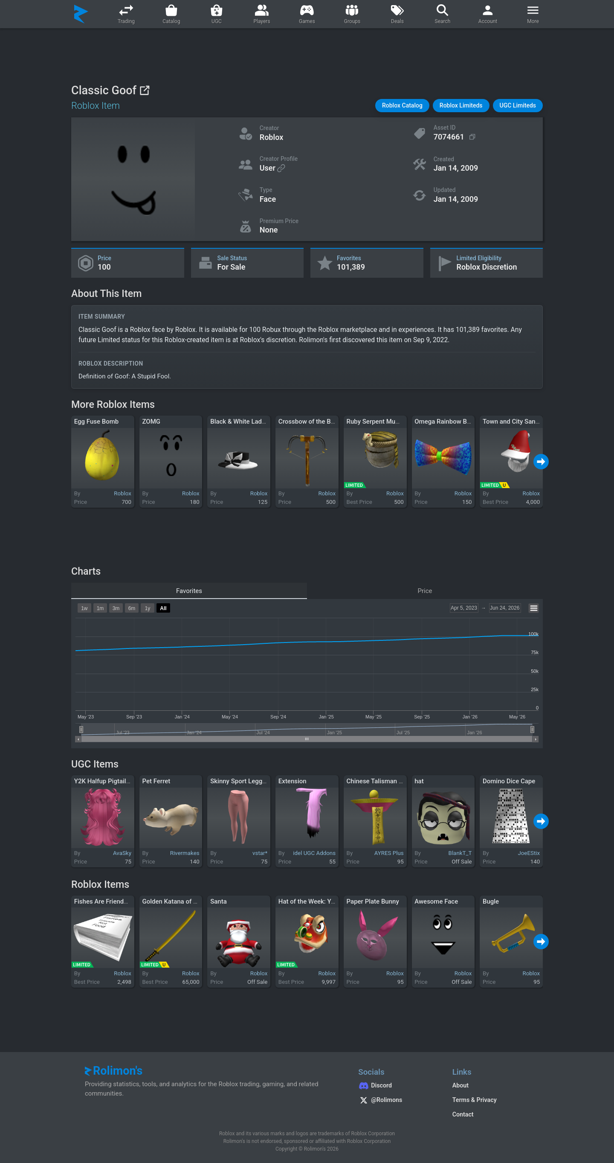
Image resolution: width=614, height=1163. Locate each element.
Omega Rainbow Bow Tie (450, 421)
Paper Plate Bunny (373, 901)
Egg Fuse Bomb (96, 421)
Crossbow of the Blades (312, 421)
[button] (402, 105)
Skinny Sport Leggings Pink (249, 781)
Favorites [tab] (189, 591)
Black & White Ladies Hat (246, 421)
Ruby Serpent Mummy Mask (387, 421)
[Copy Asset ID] (456, 137)
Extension (292, 781)
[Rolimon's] (81, 14)
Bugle (491, 901)
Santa (218, 901)
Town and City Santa (512, 421)
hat (418, 781)
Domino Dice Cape (509, 781)
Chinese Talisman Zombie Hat (389, 781)
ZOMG (151, 421)
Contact (463, 1114)
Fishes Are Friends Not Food (114, 901)
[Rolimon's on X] (396, 1101)
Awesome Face (436, 901)
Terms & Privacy (474, 1099)
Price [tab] (425, 591)
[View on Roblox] (144, 90)
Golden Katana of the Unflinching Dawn (198, 901)
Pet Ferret (156, 781)
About (460, 1085)
